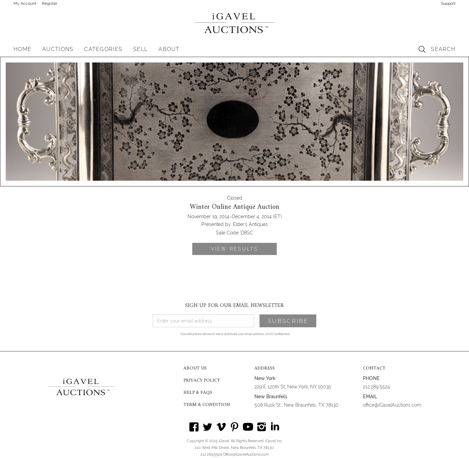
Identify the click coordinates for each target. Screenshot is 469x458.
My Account (25, 3)
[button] (57, 49)
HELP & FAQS (197, 392)
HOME (22, 49)
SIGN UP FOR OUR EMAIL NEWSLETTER (234, 305)
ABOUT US (195, 368)
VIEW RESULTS (234, 249)
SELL (140, 49)
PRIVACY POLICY (201, 380)
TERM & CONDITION (206, 405)
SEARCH (443, 49)
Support (448, 3)
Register (49, 3)
